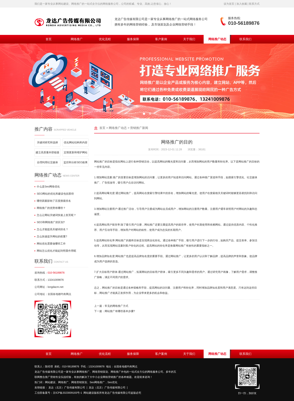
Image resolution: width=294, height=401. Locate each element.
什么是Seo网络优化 (47, 186)
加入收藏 (241, 3)
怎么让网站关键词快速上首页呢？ (55, 215)
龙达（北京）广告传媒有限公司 (66, 387)
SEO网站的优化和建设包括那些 (54, 193)
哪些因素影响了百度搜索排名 (52, 200)
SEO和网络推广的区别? (49, 222)
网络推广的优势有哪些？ (50, 207)
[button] (144, 114)
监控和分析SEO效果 (76, 162)
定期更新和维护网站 (75, 152)
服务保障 (133, 39)
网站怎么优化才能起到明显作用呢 (55, 250)
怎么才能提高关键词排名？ (51, 229)
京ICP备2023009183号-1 (67, 392)
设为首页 (229, 3)
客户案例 (161, 39)
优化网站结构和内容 (75, 142)
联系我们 (245, 39)
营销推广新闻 (139, 127)
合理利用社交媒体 (47, 162)
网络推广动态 (217, 39)
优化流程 (105, 39)
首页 (49, 39)
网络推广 (77, 39)
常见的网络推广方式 (116, 305)
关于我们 (189, 39)
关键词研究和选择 (47, 142)
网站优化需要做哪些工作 (50, 243)
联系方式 (254, 3)
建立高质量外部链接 (47, 152)
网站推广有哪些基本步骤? (120, 311)
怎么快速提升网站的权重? (50, 236)
